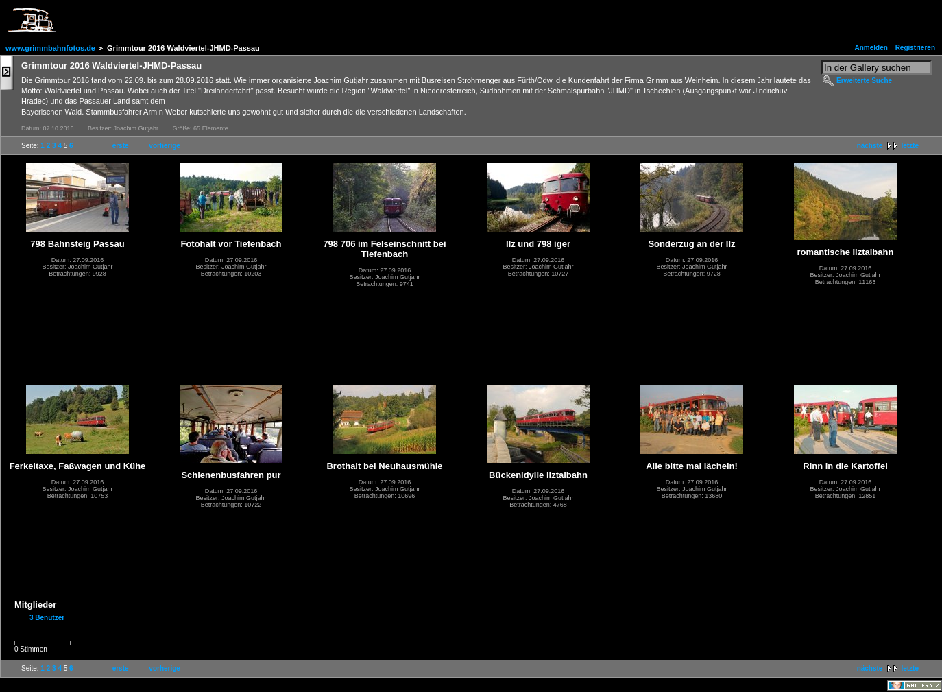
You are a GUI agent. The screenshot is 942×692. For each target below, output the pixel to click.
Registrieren (915, 47)
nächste (870, 146)
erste (120, 146)
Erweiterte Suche (864, 80)
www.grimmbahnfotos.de (50, 48)
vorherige (164, 146)
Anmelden (871, 47)
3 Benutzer (46, 617)
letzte (910, 146)
